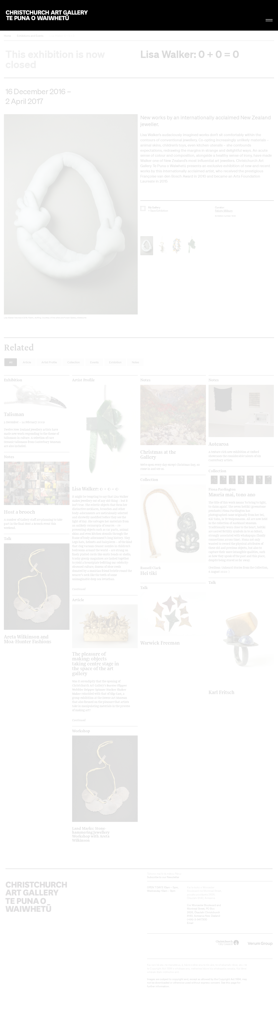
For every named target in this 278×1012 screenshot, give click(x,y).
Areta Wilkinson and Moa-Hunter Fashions (27, 639)
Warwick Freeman (160, 642)
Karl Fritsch (221, 692)
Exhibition (13, 380)
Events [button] (94, 362)
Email (190, 923)
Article (78, 599)
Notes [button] (135, 362)
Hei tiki (165, 571)
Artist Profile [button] (49, 362)
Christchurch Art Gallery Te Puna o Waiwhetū (46, 15)
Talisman (14, 414)
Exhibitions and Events (30, 36)
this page (231, 982)
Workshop (81, 731)
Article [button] (27, 362)
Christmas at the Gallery (158, 454)
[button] (70, 217)
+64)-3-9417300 (197, 919)
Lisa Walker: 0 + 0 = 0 (62, 36)
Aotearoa (218, 443)
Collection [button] (73, 362)
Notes (145, 380)
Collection (149, 479)
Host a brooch (19, 511)
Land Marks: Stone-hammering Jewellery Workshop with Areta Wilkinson (90, 834)
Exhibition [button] (115, 362)
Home (7, 36)
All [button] (10, 362)
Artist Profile (83, 380)
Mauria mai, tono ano (233, 492)
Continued (79, 589)
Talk (7, 538)
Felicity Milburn (224, 210)
